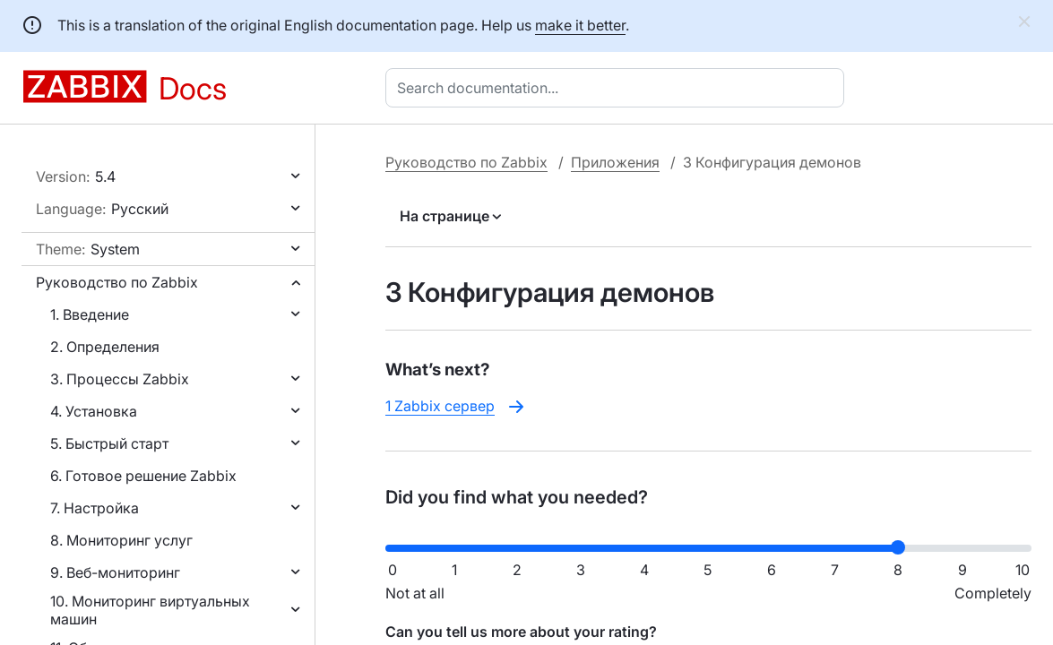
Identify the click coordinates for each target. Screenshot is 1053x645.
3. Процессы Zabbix (119, 379)
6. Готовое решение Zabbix (143, 476)
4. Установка (93, 411)
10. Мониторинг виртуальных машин (150, 610)
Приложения (615, 162)
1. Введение (89, 314)
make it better (580, 25)
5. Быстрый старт (109, 443)
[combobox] (618, 88)
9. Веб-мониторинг (115, 572)
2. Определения (105, 347)
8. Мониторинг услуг (121, 540)
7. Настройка (94, 508)
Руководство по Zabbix (117, 282)
